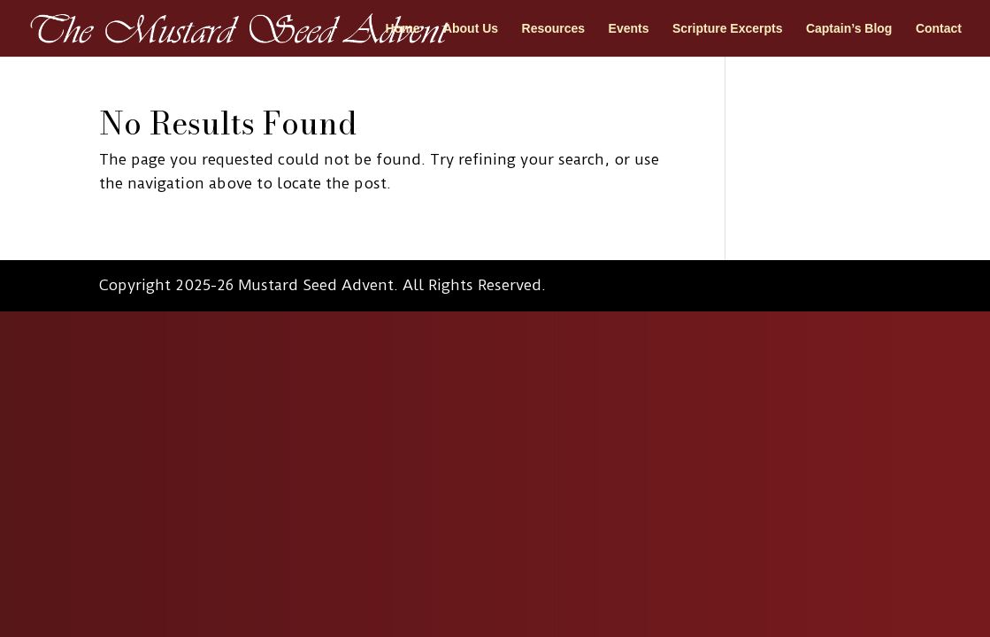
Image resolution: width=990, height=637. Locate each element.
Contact (939, 28)
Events (629, 28)
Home (403, 28)
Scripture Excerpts (727, 28)
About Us (470, 28)
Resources (554, 28)
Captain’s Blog (849, 28)
